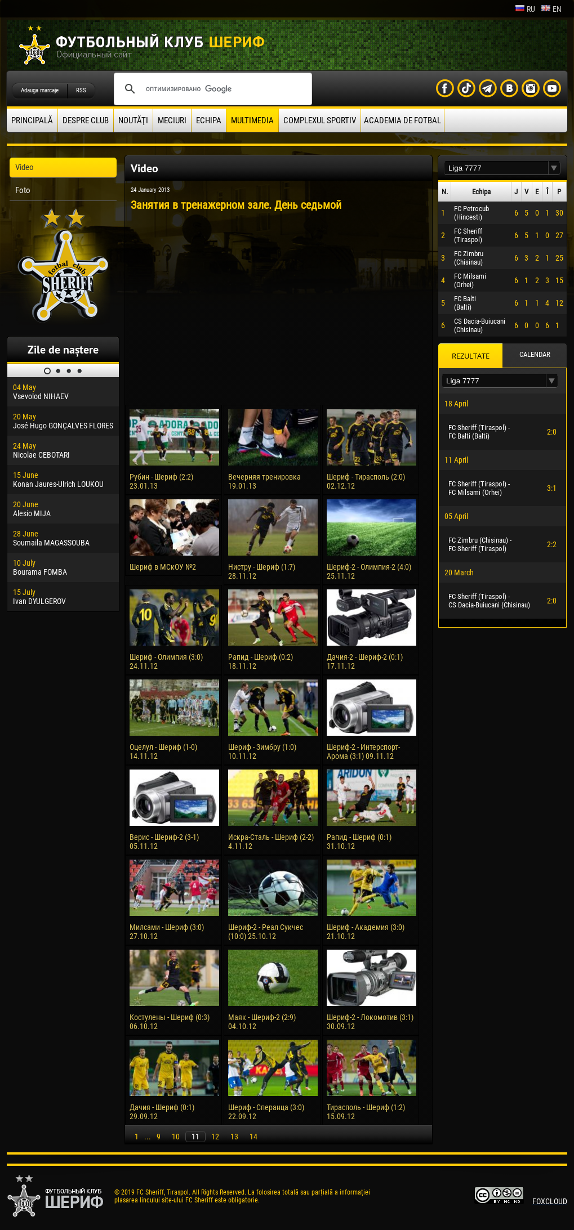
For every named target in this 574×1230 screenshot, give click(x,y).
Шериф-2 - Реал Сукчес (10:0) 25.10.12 (265, 932)
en (551, 9)
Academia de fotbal (402, 120)
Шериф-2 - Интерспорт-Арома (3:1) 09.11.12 (363, 752)
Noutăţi (133, 120)
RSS (81, 90)
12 (215, 1136)
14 (253, 1136)
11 (195, 1136)
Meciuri (172, 120)
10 (176, 1136)
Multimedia (252, 120)
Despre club (86, 120)
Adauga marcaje (40, 90)
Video (24, 167)
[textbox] (496, 168)
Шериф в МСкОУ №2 (163, 566)
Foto (22, 190)
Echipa (208, 120)
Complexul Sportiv (319, 120)
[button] (554, 168)
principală (32, 120)
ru (525, 9)
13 (234, 1136)
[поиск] (211, 89)
